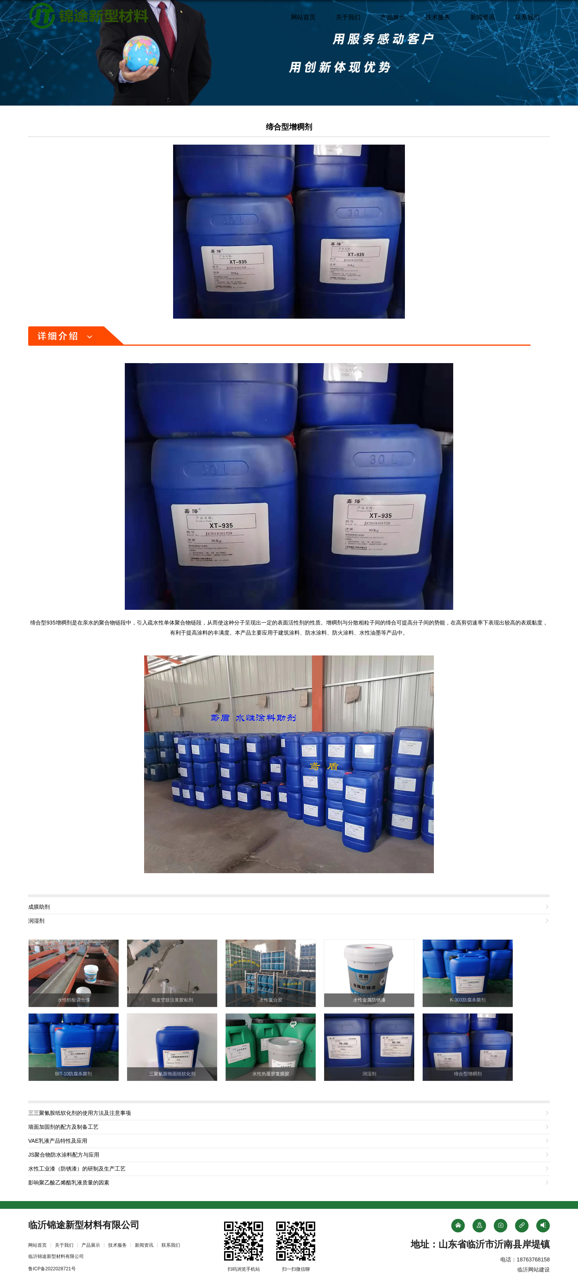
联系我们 (527, 17)
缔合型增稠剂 (289, 127)
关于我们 (348, 17)
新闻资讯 (482, 17)
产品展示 (393, 17)
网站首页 (303, 17)
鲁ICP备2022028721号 (52, 1268)
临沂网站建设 (533, 1269)
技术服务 (437, 17)
